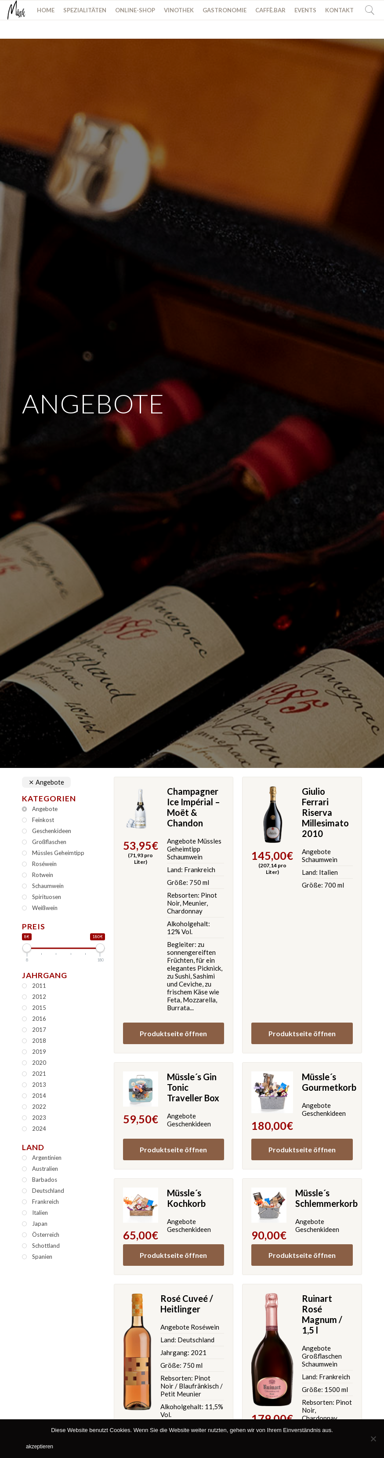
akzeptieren (39, 1446)
